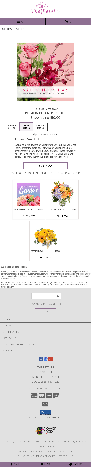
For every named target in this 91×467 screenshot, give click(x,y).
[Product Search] (46, 296)
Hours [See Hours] (75, 464)
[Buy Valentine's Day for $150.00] (45, 165)
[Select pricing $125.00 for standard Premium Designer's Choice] (11, 127)
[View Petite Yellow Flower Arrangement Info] (45, 235)
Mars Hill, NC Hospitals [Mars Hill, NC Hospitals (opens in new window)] (49, 442)
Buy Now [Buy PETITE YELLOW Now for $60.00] (45, 257)
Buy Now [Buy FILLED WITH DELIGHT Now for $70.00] (62, 216)
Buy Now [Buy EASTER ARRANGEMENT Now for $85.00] (29, 216)
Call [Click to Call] (15, 464)
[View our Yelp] (50, 360)
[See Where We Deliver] (45, 311)
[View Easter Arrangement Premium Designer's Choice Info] (28, 194)
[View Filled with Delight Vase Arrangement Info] (62, 194)
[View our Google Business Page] (45, 360)
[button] (45, 412)
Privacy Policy (26, 456)
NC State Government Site (59, 451)
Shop (22, 21)
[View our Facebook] (41, 360)
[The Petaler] (45, 14)
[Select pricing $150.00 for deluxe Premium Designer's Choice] (26, 127)
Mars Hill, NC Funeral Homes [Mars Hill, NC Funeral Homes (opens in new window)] (18, 442)
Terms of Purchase (46, 456)
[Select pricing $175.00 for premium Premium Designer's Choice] (40, 127)
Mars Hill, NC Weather (30, 451)
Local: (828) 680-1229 (45, 381)
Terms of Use (66, 456)
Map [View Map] (45, 464)
